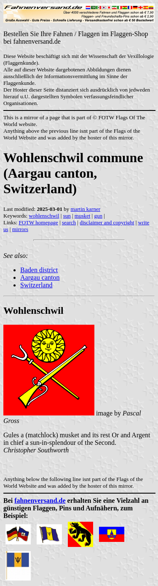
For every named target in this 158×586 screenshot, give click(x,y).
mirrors (20, 229)
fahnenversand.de (39, 500)
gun (98, 216)
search (69, 222)
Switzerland (36, 285)
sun (67, 216)
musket (83, 216)
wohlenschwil (44, 216)
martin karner (85, 209)
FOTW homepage (38, 222)
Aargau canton (39, 277)
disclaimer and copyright (107, 222)
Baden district (39, 269)
